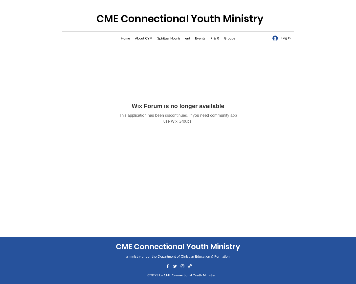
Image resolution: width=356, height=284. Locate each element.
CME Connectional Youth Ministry (179, 19)
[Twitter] (175, 266)
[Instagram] (182, 266)
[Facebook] (167, 266)
